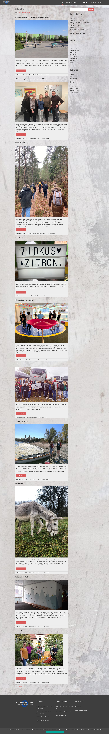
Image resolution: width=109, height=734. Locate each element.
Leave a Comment (45, 74)
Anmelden (73, 86)
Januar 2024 (74, 46)
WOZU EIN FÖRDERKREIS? (71, 2)
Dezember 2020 (75, 62)
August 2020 (74, 64)
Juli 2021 (73, 60)
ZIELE (79, 2)
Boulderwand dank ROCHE (21, 577)
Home (16, 12)
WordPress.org (75, 92)
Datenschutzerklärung (98, 729)
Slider (38, 74)
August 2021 (74, 58)
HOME (62, 2)
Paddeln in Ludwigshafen (21, 421)
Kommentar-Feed (75, 90)
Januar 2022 (74, 56)
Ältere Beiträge (19, 686)
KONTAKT (100, 2)
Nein (51, 731)
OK (47, 731)
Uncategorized (42, 233)
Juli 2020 (73, 66)
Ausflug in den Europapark (22, 364)
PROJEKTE (85, 2)
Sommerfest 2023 (20, 238)
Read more (21, 71)
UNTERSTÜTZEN (92, 2)
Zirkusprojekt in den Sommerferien (24, 300)
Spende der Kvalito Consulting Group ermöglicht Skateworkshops (32, 17)
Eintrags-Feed (74, 88)
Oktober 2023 (74, 48)
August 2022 (74, 54)
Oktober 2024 (74, 45)
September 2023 (75, 50)
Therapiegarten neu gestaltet (22, 631)
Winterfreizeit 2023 (20, 143)
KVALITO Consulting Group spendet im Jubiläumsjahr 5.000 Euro (31, 79)
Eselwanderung (19, 484)
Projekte (35, 74)
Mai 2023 (73, 52)
